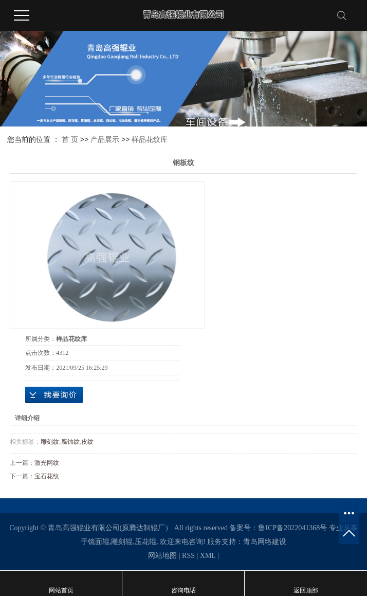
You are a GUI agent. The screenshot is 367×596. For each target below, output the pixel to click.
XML (208, 555)
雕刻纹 (50, 441)
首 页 (70, 139)
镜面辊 (98, 542)
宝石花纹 (46, 476)
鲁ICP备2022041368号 (292, 528)
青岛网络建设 (264, 542)
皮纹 (87, 441)
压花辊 (145, 542)
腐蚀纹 (70, 441)
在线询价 (54, 395)
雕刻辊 (122, 542)
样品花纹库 (150, 139)
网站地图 (162, 555)
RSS (188, 555)
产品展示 (104, 139)
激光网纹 (46, 462)
